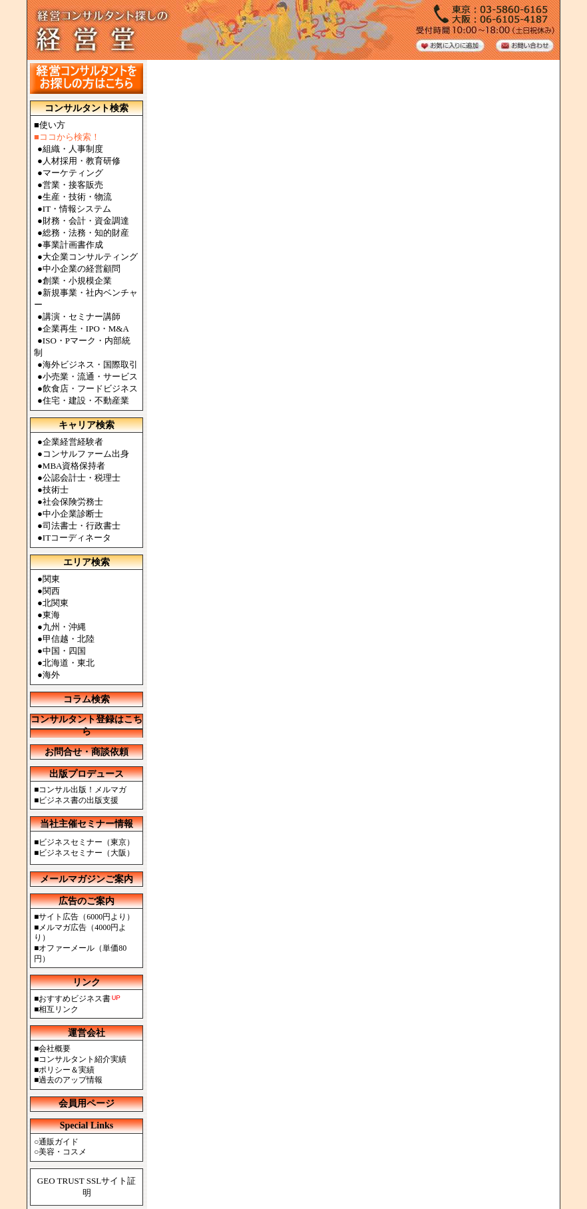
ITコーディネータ (77, 538)
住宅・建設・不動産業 (86, 400)
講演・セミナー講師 (81, 317)
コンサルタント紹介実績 (82, 1059)
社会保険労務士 (73, 502)
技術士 (56, 490)
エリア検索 (86, 562)
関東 (51, 579)
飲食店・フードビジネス (90, 388)
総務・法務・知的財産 (86, 233)
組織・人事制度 (73, 149)
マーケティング (73, 173)
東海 (51, 615)
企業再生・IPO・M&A (86, 329)
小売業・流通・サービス (90, 376)
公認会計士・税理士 (81, 478)
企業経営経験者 (73, 442)
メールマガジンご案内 (86, 879)
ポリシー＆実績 (67, 1070)
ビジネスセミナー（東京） (86, 842)
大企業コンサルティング (90, 257)
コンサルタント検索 (86, 108)
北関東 (56, 603)
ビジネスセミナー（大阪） (86, 852)
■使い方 (49, 125)
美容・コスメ (63, 1151)
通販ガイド (59, 1141)
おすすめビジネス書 (74, 998)
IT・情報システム (77, 209)
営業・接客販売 (73, 185)
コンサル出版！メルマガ (82, 789)
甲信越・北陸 (69, 639)
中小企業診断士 (73, 514)
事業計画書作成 (73, 245)
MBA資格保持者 (74, 466)
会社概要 (55, 1048)
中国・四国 (64, 651)
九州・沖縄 (64, 627)
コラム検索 (86, 699)
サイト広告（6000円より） (86, 916)
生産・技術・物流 (77, 197)
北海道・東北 (69, 663)
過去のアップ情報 (70, 1080)
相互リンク (59, 1009)
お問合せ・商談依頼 (86, 752)
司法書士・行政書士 (81, 526)
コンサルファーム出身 (86, 454)
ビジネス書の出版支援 (78, 800)
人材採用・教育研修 (81, 161)
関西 (51, 591)
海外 (51, 675)
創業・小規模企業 (77, 281)
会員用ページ (86, 1103)
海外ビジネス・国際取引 (90, 364)
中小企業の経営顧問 (81, 269)
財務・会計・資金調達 (86, 221)
